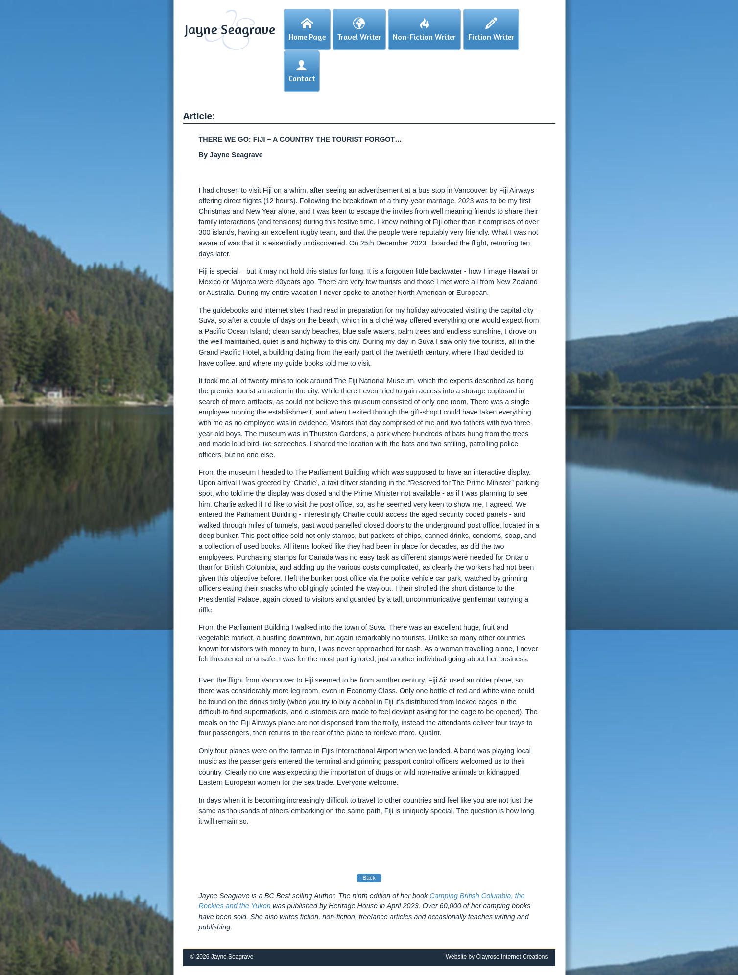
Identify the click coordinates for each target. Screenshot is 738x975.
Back (369, 878)
